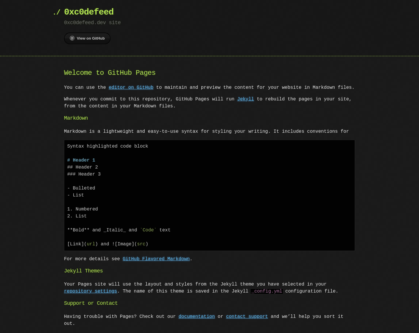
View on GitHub (87, 38)
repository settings (90, 291)
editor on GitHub (131, 87)
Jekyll (245, 99)
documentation (197, 316)
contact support (247, 316)
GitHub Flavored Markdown (156, 259)
